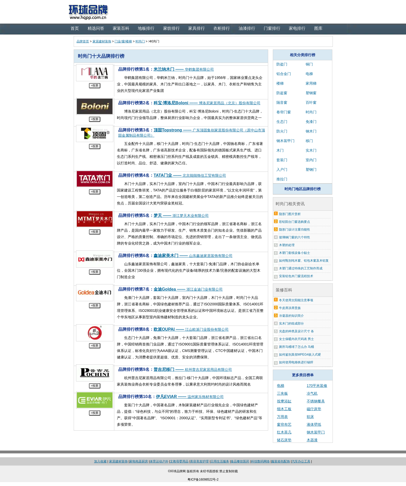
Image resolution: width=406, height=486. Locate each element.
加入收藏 (100, 461)
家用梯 (311, 83)
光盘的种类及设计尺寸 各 (296, 331)
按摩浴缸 (284, 401)
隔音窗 (281, 102)
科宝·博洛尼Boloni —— (207, 103)
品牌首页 (83, 41)
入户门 (281, 169)
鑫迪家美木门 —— (193, 255)
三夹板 (282, 393)
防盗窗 (281, 93)
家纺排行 (171, 28)
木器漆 (312, 440)
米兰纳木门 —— (184, 69)
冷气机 (312, 393)
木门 (280, 150)
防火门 (281, 131)
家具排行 (196, 28)
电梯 (309, 74)
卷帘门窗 (283, 112)
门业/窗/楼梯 (123, 41)
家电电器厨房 (138, 461)
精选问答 (96, 28)
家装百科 (121, 28)
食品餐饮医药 (240, 461)
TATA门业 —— (190, 175)
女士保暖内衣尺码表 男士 (296, 339)
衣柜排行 (221, 28)
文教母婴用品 (179, 461)
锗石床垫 (284, 440)
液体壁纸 (314, 424)
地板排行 (146, 28)
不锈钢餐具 (316, 401)
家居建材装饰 (102, 41)
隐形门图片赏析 (290, 214)
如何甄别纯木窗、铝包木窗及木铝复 (304, 260)
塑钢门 (311, 169)
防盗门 (281, 64)
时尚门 (140, 41)
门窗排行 (272, 28)
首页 (75, 28)
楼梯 (280, 83)
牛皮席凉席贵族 (290, 308)
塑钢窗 (311, 93)
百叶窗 (311, 102)
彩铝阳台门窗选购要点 (294, 222)
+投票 (94, 85)
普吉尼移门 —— (193, 369)
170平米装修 (317, 386)
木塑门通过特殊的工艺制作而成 (300, 268)
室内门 (311, 160)
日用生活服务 (219, 461)
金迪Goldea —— (188, 289)
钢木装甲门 (285, 141)
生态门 (281, 122)
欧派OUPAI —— (191, 329)
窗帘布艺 (284, 424)
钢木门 (311, 131)
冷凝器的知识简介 (291, 316)
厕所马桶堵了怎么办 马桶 (296, 347)
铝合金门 (283, 74)
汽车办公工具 (301, 461)
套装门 (281, 160)
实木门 (311, 150)
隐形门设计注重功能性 (294, 229)
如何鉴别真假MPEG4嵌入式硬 (300, 354)
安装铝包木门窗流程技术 (296, 276)
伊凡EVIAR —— (190, 396)
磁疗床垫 (314, 409)
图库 (318, 28)
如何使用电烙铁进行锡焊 (296, 362)
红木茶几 (284, 432)
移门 (309, 141)
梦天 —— (181, 215)
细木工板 (284, 409)
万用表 (282, 417)
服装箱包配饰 (280, 461)
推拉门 (281, 179)
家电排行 (297, 28)
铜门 (309, 64)
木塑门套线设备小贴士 (294, 253)
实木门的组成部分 (291, 323)
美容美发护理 (199, 461)
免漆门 (311, 122)
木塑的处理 (287, 245)
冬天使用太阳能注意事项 (296, 300)
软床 (310, 417)
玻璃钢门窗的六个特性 (294, 237)
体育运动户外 (159, 461)
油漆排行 (247, 28)
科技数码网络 (260, 461)
